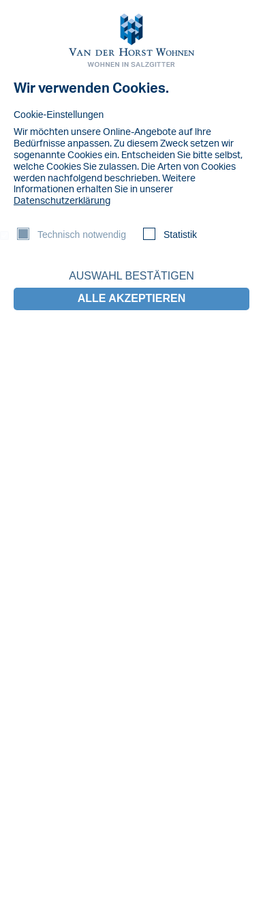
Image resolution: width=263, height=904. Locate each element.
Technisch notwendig (81, 234)
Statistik (180, 234)
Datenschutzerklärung (62, 201)
